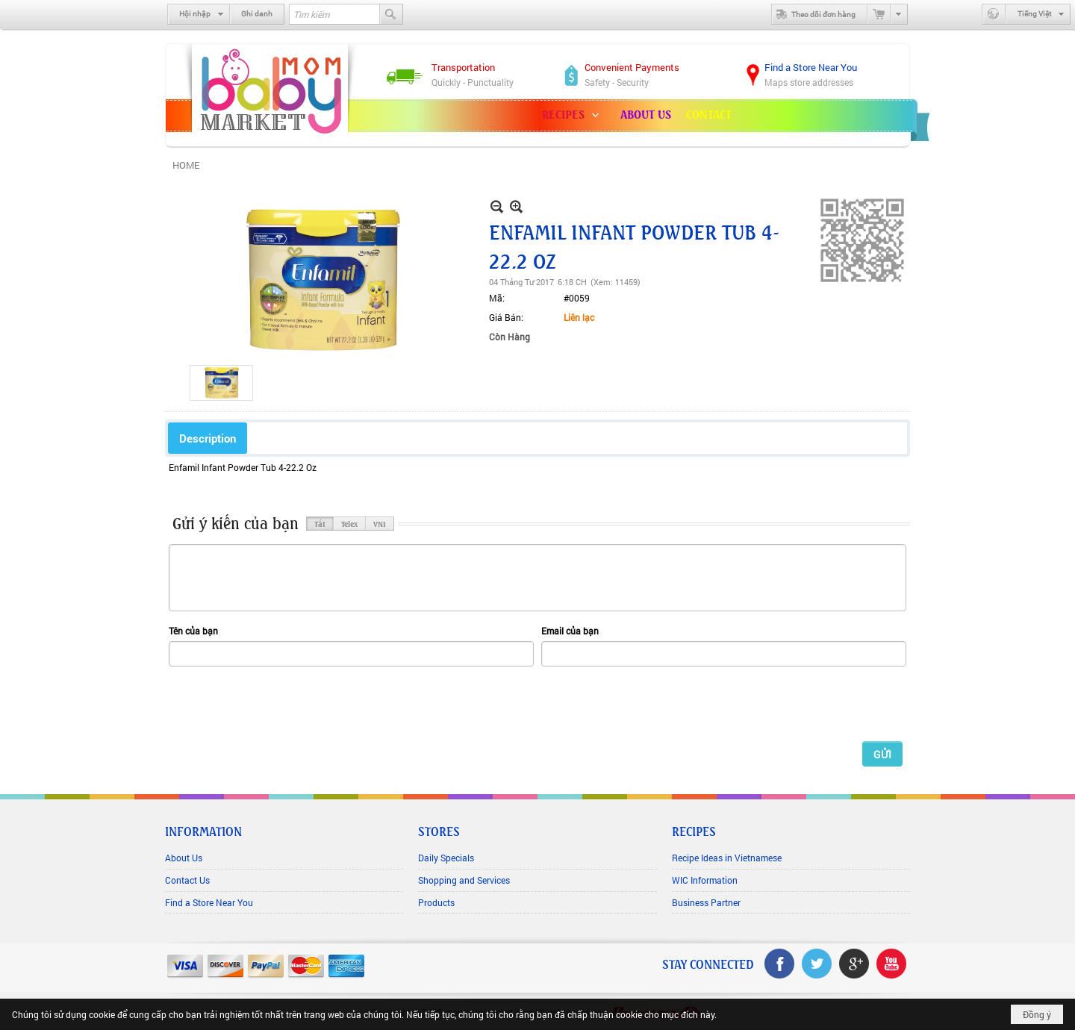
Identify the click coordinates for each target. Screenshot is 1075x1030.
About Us (183, 858)
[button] (574, 116)
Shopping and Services (464, 880)
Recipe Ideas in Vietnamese (727, 858)
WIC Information (705, 880)
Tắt (319, 523)
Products (436, 902)
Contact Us (187, 880)
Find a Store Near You (209, 902)
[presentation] (282, 703)
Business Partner (706, 902)
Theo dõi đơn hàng (814, 14)
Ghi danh (256, 14)
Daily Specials (446, 858)
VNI (379, 523)
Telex (349, 523)
